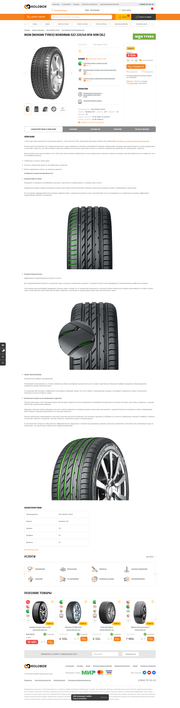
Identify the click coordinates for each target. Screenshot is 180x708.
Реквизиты (28, 680)
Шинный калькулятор (122, 666)
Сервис (135, 666)
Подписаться (130, 654)
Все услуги (149, 556)
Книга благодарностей (43, 680)
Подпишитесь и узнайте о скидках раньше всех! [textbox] (59, 654)
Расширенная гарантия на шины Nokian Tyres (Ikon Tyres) (92, 95)
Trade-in (131, 48)
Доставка (80, 666)
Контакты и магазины (89, 4)
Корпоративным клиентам (109, 4)
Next (152, 24)
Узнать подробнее (80, 698)
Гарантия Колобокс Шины (92, 101)
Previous (25, 24)
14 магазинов (133, 83)
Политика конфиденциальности (79, 680)
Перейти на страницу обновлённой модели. (132, 141)
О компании (69, 666)
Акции (88, 666)
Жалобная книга (59, 680)
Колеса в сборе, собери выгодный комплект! (99, 78)
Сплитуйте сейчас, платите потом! (95, 63)
